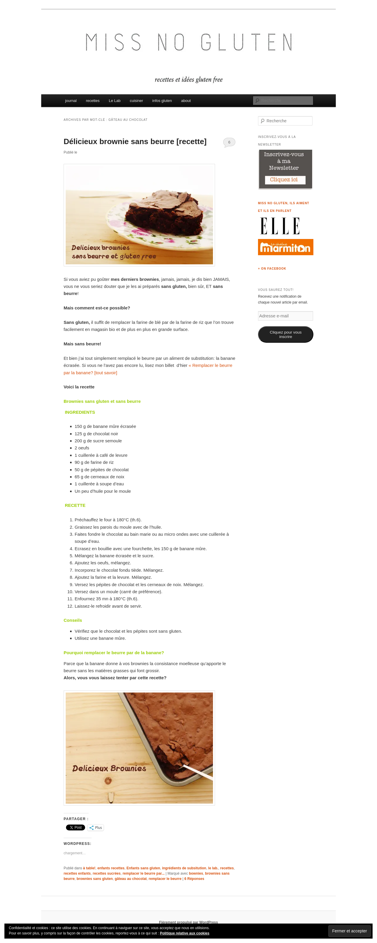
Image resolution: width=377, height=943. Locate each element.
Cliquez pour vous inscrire (286, 334)
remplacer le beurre (165, 879)
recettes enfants (77, 873)
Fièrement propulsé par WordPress (188, 922)
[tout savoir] (105, 372)
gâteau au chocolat (131, 879)
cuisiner (136, 100)
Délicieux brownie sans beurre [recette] (135, 141)
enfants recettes (111, 868)
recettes (93, 100)
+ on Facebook (272, 268)
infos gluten (162, 100)
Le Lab (114, 100)
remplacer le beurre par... (144, 873)
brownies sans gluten (95, 879)
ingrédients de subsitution (184, 868)
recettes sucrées (107, 873)
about (186, 100)
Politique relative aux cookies (184, 933)
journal (71, 100)
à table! (89, 868)
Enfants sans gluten (143, 868)
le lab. (213, 868)
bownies (196, 873)
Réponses (194, 879)
